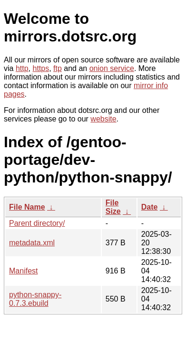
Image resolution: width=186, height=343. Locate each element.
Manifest (23, 271)
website (103, 119)
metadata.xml (32, 243)
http (22, 68)
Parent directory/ (37, 223)
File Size (113, 207)
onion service (111, 68)
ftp (57, 68)
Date (149, 207)
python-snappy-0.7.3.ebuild (35, 299)
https (40, 68)
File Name (27, 207)
